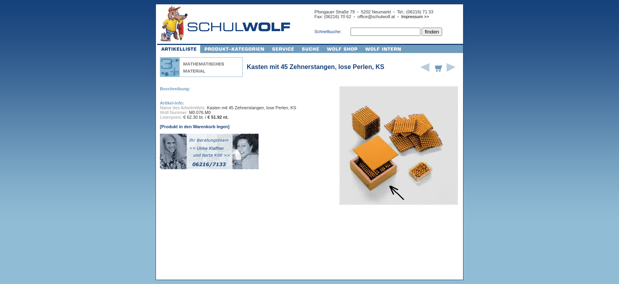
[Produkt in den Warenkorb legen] (194, 126)
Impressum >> (415, 16)
